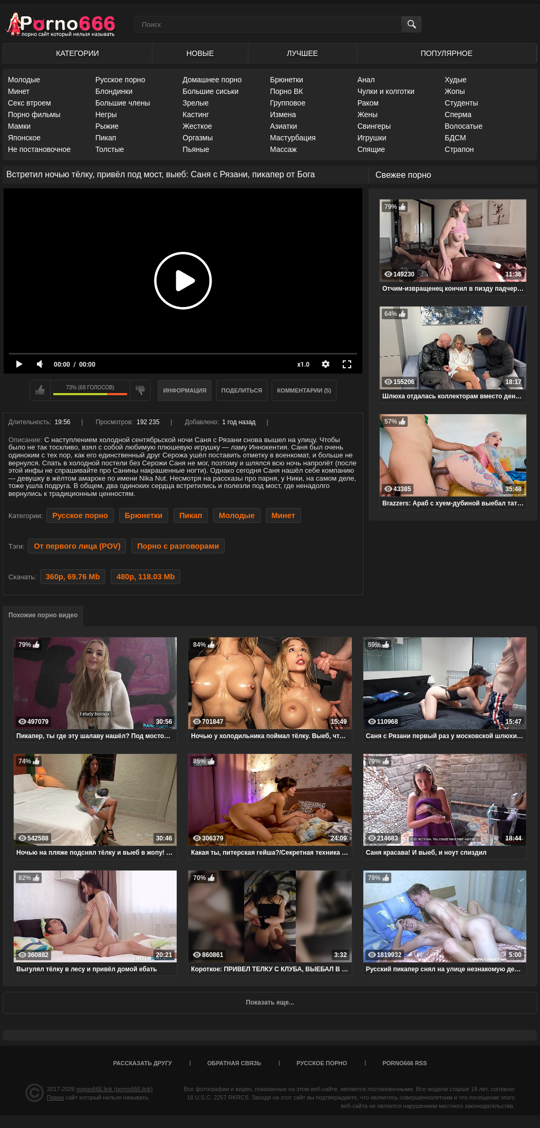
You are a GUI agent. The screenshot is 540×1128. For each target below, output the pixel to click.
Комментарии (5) (304, 390)
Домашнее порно (212, 79)
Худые (456, 79)
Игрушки (372, 137)
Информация (184, 390)
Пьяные (195, 149)
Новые (200, 53)
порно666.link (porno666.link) (114, 1089)
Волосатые (464, 126)
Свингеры (374, 126)
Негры (106, 114)
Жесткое (197, 126)
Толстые (109, 149)
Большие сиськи (210, 91)
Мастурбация (293, 137)
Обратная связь (234, 1063)
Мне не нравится (140, 390)
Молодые (24, 79)
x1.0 (303, 364)
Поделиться (241, 390)
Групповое (287, 103)
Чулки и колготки (386, 91)
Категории (77, 53)
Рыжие (107, 126)
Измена (283, 114)
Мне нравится (40, 390)
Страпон (459, 149)
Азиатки (283, 126)
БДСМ (455, 137)
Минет (19, 91)
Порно (55, 1097)
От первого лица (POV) (77, 546)
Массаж (283, 149)
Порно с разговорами (178, 546)
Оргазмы (197, 137)
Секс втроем (29, 103)
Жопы (455, 91)
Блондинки (114, 91)
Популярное (446, 53)
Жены (368, 114)
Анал (366, 79)
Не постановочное (39, 149)
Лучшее (302, 53)
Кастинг (195, 114)
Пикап (106, 137)
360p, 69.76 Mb (73, 576)
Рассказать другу (142, 1063)
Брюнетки (286, 79)
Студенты (461, 103)
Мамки (19, 126)
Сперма (458, 114)
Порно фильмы (34, 114)
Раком (368, 103)
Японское (24, 137)
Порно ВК (286, 91)
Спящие (371, 149)
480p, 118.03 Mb (146, 576)
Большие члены (122, 103)
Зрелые (195, 103)
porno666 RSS (404, 1063)
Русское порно (120, 79)
